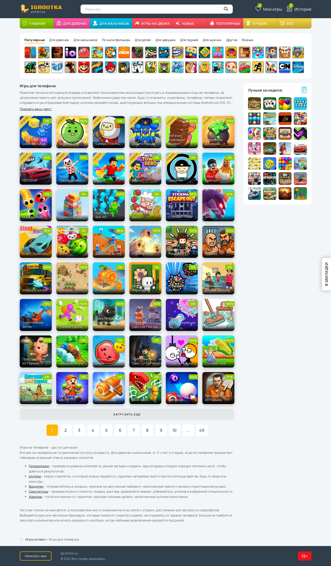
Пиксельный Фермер (141, 288)
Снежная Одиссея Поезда (145, 324)
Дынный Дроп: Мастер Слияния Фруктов (72, 139)
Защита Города (143, 144)
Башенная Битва (108, 253)
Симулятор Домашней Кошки (104, 322)
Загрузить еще (127, 414)
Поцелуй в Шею (181, 363)
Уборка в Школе (34, 290)
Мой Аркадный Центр (70, 397)
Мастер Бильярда (176, 397)
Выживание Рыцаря (177, 251)
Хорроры (35, 496)
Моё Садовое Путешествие (215, 361)
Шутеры (35, 476)
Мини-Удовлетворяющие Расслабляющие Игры (110, 283)
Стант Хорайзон (34, 253)
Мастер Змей (32, 217)
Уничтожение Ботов (33, 324)
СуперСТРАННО (108, 144)
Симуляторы (38, 491)
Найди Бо (176, 180)
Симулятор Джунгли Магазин (67, 286)
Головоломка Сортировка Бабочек (32, 395)
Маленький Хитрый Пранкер (217, 288)
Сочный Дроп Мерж (106, 361)
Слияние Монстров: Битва (213, 212)
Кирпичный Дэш (71, 217)
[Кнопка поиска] (226, 9)
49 (201, 430)
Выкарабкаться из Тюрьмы (217, 397)
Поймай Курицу (71, 326)
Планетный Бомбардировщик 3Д (182, 322)
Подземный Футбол (177, 288)
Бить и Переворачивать (72, 178)
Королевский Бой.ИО (106, 215)
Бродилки (36, 486)
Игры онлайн (35, 539)
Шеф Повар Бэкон (141, 215)
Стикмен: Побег (181, 217)
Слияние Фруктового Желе (68, 249)
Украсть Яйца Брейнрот (215, 178)
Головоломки (39, 466)
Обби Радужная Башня (108, 178)
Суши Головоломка (106, 397)
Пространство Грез (143, 361)
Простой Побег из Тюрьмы (34, 361)
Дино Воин (140, 399)
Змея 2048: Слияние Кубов (34, 141)
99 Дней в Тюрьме (213, 251)
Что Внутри (141, 253)
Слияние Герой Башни (143, 178)
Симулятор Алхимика (214, 141)
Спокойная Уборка (213, 324)
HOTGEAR (29, 180)
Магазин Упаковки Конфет (176, 139)
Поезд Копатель (71, 363)
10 (174, 430)
